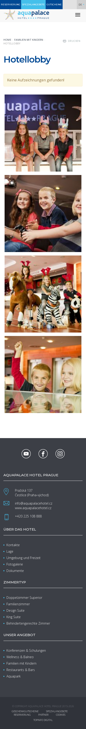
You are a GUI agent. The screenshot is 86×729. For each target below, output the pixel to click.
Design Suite (15, 610)
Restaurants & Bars (20, 670)
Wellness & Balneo (20, 657)
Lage (9, 551)
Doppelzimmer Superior (24, 597)
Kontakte (13, 545)
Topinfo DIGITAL (43, 720)
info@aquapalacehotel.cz (33, 503)
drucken (74, 41)
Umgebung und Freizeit (23, 558)
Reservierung (22, 714)
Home (7, 39)
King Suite (13, 617)
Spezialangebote (57, 711)
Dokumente (15, 570)
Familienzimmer (18, 604)
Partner (43, 714)
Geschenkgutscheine (25, 711)
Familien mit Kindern (28, 39)
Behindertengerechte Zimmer (28, 623)
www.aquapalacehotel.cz (33, 508)
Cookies (60, 714)
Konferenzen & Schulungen (26, 650)
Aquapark (13, 676)
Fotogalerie (14, 564)
